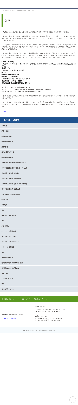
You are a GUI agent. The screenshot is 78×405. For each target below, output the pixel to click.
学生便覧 (7, 175)
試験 (6, 154)
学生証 (7, 171)
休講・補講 (8, 164)
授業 (6, 186)
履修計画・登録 (10, 140)
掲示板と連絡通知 (10, 136)
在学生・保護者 (11, 120)
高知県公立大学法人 (10, 390)
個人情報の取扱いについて (10, 371)
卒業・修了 (8, 143)
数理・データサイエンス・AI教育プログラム (19, 189)
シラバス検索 (9, 147)
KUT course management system (15, 179)
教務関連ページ (10, 182)
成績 (6, 157)
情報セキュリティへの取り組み (30, 371)
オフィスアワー (10, 168)
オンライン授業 (10, 150)
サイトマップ (46, 371)
